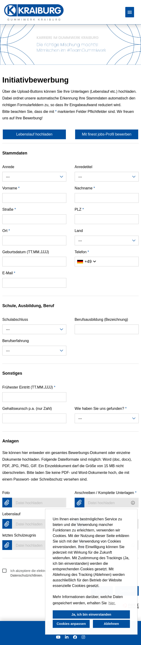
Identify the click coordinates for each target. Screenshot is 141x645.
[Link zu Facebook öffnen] (75, 637)
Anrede (8, 167)
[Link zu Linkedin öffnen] (67, 637)
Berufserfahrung (15, 341)
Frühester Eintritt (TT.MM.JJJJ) (28, 387)
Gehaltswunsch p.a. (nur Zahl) (27, 408)
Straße (9, 209)
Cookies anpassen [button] (71, 624)
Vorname (11, 188)
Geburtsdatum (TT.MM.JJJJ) (25, 252)
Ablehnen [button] (111, 624)
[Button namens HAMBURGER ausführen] (129, 12)
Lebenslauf (11, 514)
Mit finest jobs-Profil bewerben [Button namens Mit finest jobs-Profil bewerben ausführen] (106, 134)
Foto (6, 493)
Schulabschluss (15, 319)
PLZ (79, 209)
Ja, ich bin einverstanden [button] (91, 614)
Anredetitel (83, 167)
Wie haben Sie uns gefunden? (101, 408)
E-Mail (8, 273)
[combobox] (34, 177)
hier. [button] (112, 603)
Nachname (85, 188)
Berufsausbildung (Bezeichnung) (101, 319)
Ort (6, 231)
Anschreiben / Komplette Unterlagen (106, 493)
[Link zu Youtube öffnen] (58, 637)
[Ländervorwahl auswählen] (87, 261)
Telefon (82, 252)
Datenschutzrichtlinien (26, 575)
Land (79, 231)
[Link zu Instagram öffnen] (83, 637)
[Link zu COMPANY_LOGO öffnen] (33, 12)
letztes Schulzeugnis (19, 535)
